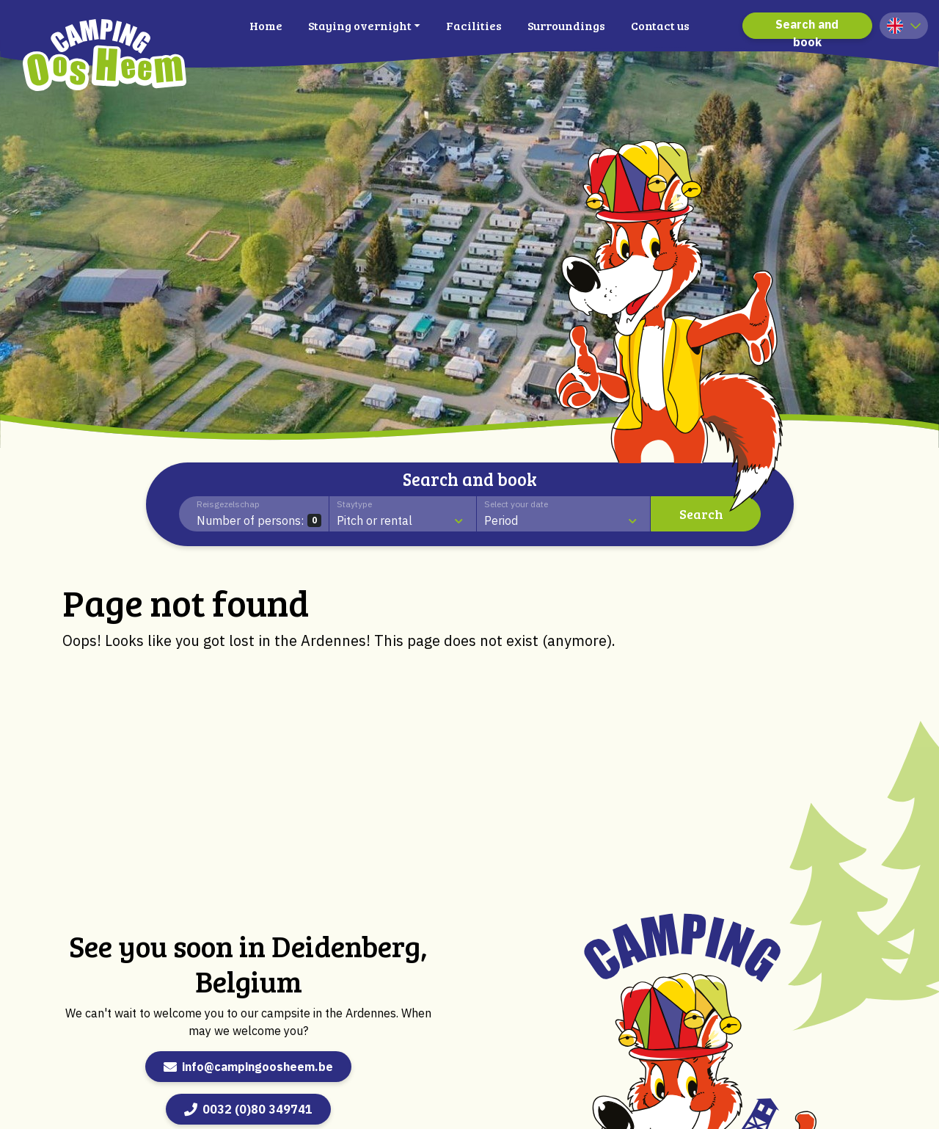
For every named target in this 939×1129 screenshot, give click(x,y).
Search (701, 514)
